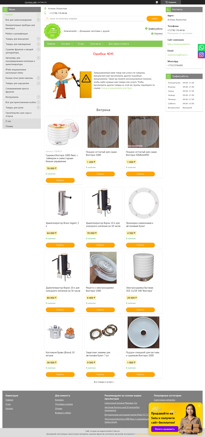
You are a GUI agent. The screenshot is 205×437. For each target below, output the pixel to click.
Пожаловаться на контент (147, 434)
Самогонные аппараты (164, 399)
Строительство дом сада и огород (18, 114)
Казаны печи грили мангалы (19, 78)
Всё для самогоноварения (19, 19)
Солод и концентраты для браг (116, 88)
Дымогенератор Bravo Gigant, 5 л (62, 224)
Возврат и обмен (63, 412)
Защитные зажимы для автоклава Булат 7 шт (98, 354)
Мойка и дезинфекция (17, 33)
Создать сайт (31, 2)
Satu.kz (116, 431)
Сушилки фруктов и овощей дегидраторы (19, 51)
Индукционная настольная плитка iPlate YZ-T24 (127, 414)
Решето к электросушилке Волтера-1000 (100, 289)
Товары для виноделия (17, 38)
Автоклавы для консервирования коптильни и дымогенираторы (20, 61)
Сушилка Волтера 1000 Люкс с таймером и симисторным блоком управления (62, 158)
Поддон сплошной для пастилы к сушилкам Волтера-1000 (142, 354)
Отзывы (9, 126)
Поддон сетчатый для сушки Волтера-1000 (101, 153)
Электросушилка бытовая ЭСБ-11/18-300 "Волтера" (139, 289)
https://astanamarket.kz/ (179, 44)
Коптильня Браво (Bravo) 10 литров (60, 354)
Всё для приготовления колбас (21, 102)
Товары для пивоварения (18, 44)
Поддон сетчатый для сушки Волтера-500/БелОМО (141, 153)
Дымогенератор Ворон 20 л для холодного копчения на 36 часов (63, 289)
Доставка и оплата (119, 44)
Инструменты (12, 97)
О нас (8, 121)
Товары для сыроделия (17, 83)
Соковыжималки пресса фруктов (17, 90)
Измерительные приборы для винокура (20, 27)
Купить (60, 180)
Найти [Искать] (155, 18)
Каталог (9, 14)
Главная (51, 44)
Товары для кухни (14, 107)
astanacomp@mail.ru (178, 54)
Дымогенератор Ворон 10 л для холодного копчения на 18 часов (103, 224)
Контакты (95, 44)
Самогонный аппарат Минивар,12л (121, 403)
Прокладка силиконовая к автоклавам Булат (139, 224)
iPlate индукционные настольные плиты (16, 71)
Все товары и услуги (103, 382)
